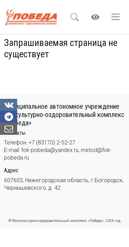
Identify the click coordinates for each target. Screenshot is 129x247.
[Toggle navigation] (117, 16)
